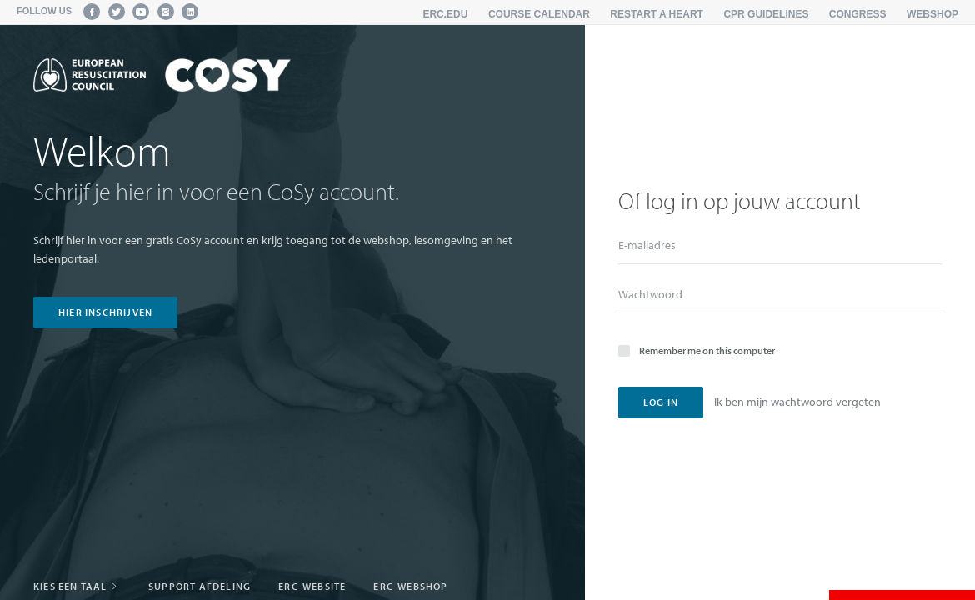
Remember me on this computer (696, 349)
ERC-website (312, 586)
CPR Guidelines (765, 14)
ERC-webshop (410, 586)
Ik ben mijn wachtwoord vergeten (797, 401)
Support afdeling (199, 586)
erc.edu (445, 14)
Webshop (932, 14)
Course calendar (539, 14)
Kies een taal (77, 586)
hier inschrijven (105, 312)
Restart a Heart (656, 14)
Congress (858, 14)
